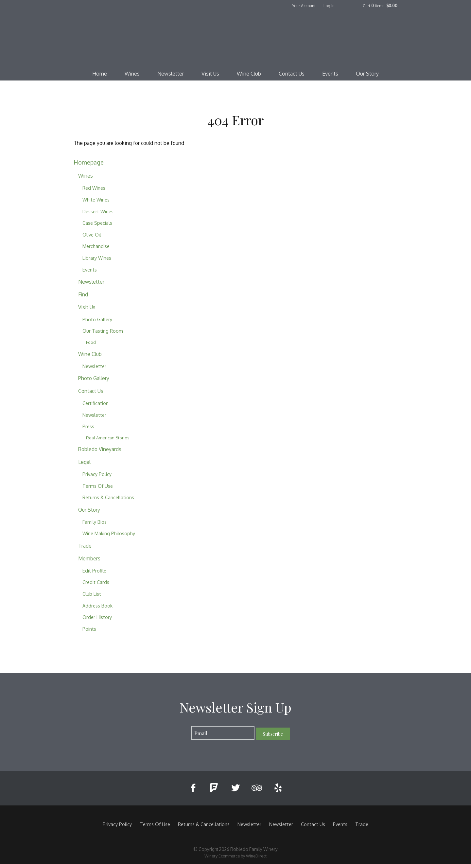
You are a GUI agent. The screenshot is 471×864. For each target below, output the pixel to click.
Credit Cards (95, 582)
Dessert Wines (97, 211)
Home (99, 73)
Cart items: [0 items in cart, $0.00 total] (380, 5)
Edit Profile (94, 570)
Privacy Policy (97, 474)
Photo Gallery (97, 319)
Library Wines (96, 258)
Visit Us (210, 73)
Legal (84, 462)
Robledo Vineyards (99, 449)
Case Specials (97, 223)
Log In (329, 5)
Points (89, 629)
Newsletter (170, 73)
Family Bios (94, 522)
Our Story (367, 73)
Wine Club (249, 73)
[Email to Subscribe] (222, 733)
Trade (85, 545)
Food (91, 342)
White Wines (96, 200)
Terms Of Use (97, 486)
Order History (97, 617)
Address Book (97, 605)
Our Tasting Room (102, 331)
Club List (91, 594)
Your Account (304, 5)
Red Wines (93, 188)
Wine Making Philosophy (108, 533)
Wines (132, 73)
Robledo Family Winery (235, 38)
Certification (95, 403)
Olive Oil (91, 235)
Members (89, 558)
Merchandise (96, 246)
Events (330, 73)
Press (88, 426)
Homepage (89, 162)
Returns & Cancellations (108, 497)
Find (83, 294)
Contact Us (292, 73)
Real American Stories (108, 437)
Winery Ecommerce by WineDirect (235, 855)
